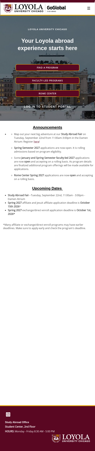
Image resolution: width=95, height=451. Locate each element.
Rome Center (47, 93)
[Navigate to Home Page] (27, 8)
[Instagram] (8, 414)
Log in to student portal (47, 106)
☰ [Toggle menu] (88, 8)
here (36, 141)
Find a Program (47, 67)
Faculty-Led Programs (47, 80)
